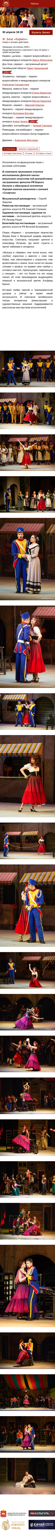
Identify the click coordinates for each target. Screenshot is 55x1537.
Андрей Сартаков (42, 125)
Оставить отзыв (43, 153)
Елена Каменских (41, 93)
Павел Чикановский (37, 68)
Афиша (35, 3)
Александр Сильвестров (15, 84)
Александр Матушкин (26, 140)
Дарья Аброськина (42, 60)
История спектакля (13, 153)
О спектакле (9, 149)
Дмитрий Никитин (34, 105)
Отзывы (28, 153)
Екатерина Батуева (23, 113)
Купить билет (41, 32)
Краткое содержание (28, 149)
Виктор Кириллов (41, 101)
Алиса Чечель (20, 121)
